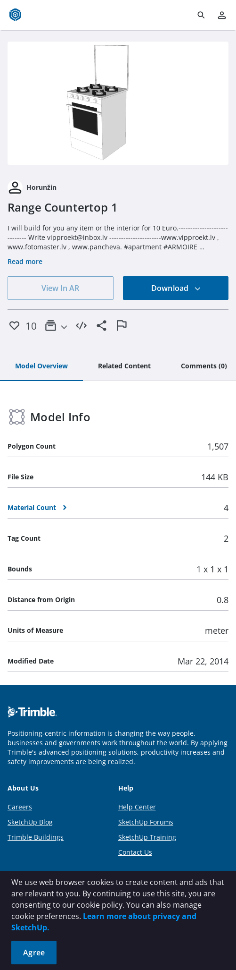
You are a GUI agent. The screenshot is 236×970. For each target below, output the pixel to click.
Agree (34, 952)
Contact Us (135, 852)
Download (176, 288)
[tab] (41, 366)
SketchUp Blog (30, 821)
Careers (20, 806)
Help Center (137, 806)
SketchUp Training (147, 837)
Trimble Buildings (36, 837)
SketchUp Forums (145, 821)
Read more (25, 261)
